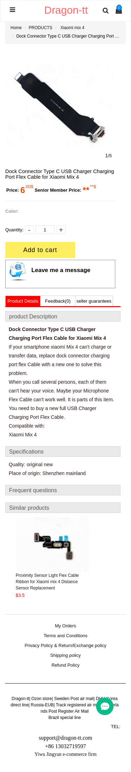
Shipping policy (65, 655)
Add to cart (40, 249)
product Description (33, 316)
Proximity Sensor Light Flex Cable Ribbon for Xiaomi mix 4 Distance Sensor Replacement (47, 581)
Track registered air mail (78, 704)
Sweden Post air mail (74, 698)
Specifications (26, 452)
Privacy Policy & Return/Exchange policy (65, 645)
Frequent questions (33, 490)
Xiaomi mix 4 (72, 27)
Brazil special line (65, 717)
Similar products (29, 508)
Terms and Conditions (66, 635)
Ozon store (41, 698)
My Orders (65, 625)
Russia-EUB (42, 704)
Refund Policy (65, 665)
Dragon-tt (20, 698)
